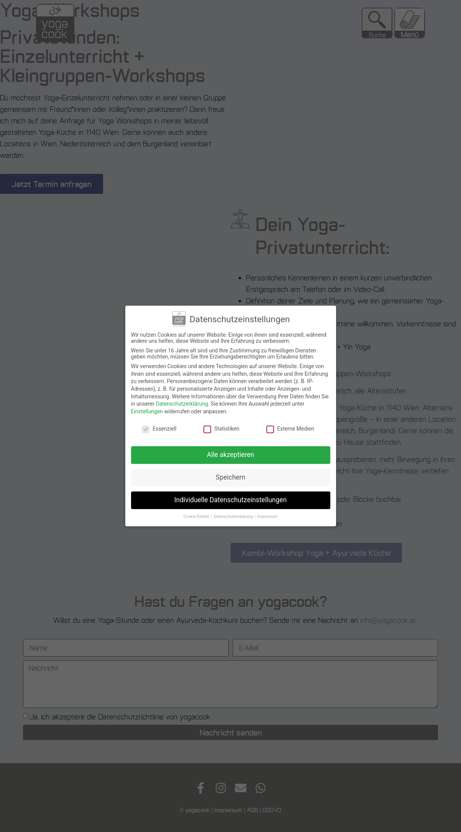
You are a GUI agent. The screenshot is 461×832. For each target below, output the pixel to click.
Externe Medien (290, 428)
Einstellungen (147, 411)
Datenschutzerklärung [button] (234, 516)
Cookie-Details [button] (197, 516)
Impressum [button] (268, 516)
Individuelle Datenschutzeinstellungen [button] (230, 499)
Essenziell (159, 428)
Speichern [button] (230, 477)
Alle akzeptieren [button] (230, 454)
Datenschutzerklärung (182, 403)
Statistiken (221, 428)
